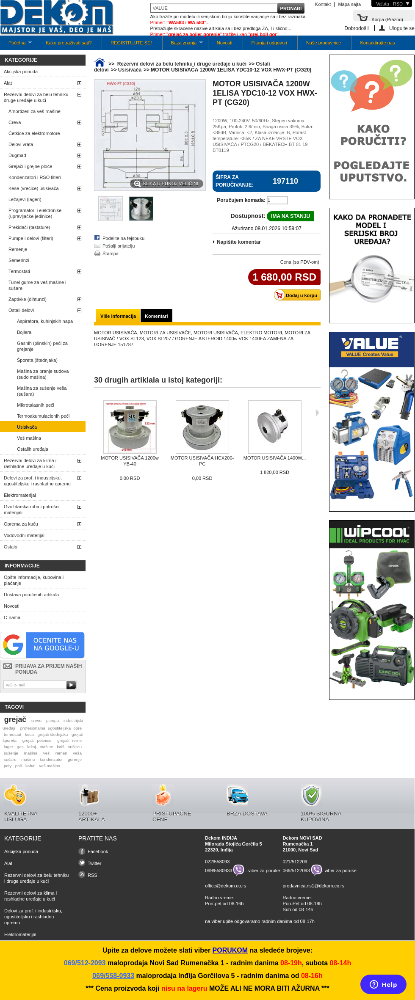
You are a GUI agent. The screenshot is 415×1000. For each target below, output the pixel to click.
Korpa (387, 19)
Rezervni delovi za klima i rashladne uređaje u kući (30, 463)
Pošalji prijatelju (118, 245)
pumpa (52, 720)
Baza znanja (183, 45)
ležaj (32, 746)
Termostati (19, 271)
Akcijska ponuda (21, 71)
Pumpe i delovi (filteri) (30, 238)
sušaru (10, 759)
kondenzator (51, 759)
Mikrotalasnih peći (35, 405)
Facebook (98, 851)
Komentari (156, 316)
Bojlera (24, 332)
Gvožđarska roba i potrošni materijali (31, 509)
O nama (12, 617)
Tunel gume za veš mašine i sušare (37, 285)
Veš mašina (29, 438)
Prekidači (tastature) (29, 227)
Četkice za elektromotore (34, 133)
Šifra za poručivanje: (235, 181)
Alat (8, 82)
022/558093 (217, 861)
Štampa (110, 253)
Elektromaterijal (20, 495)
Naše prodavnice (323, 42)
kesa (29, 734)
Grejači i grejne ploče (30, 166)
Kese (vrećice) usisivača (33, 188)
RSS (92, 875)
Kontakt (323, 4)
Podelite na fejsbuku (123, 238)
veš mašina (49, 765)
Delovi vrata (20, 144)
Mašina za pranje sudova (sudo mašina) (43, 374)
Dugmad (17, 155)
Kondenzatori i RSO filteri (34, 177)
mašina (31, 753)
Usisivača (27, 427)
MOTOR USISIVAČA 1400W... (274, 457)
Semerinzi (18, 260)
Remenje (17, 249)
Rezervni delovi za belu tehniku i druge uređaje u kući (37, 97)
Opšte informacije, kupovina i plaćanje (34, 580)
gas (20, 746)
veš (46, 753)
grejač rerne (69, 740)
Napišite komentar (239, 242)
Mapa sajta (349, 4)
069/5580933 (218, 870)
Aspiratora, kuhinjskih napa (45, 321)
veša (77, 753)
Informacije (22, 566)
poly (7, 765)
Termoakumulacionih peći (43, 416)
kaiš (60, 746)
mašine (46, 746)
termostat (12, 734)
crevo (36, 720)
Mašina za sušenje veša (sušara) (41, 391)
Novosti (224, 42)
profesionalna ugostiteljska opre (51, 728)
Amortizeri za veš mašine (34, 111)
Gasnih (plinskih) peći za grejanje (42, 346)
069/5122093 (296, 870)
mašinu (28, 759)
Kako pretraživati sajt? (68, 42)
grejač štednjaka (52, 734)
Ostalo (10, 546)
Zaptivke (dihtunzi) (27, 299)
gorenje (75, 759)
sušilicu (75, 746)
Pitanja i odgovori (269, 42)
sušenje (11, 753)
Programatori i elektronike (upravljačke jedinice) (34, 213)
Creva (14, 122)
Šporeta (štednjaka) (37, 360)
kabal (30, 765)
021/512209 (295, 861)
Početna (16, 45)
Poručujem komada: (241, 200)
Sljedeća (317, 412)
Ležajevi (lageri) (25, 199)
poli (18, 765)
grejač (15, 719)
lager (8, 746)
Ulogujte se (402, 28)
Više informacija (118, 316)
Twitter (94, 863)
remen (61, 753)
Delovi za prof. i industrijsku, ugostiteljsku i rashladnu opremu (37, 480)
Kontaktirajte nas (377, 42)
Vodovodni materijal (24, 535)
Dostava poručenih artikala (31, 594)
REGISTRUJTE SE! (131, 42)
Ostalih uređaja (32, 449)
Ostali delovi (21, 310)
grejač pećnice (37, 740)
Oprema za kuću (21, 523)
